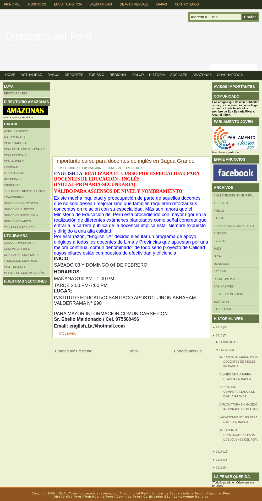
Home (10, 75)
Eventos (220, 241)
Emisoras (11, 167)
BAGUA (219, 218)
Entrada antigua (188, 351)
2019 (219, 327)
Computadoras (16, 143)
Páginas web (224, 286)
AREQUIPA (221, 203)
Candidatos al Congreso (234, 225)
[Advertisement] (104, 119)
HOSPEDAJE (12, 179)
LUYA (217, 256)
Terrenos (222, 301)
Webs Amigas (101, 4)
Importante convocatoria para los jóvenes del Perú (238, 435)
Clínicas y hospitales (21, 254)
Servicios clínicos (19, 209)
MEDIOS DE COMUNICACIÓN (24, 272)
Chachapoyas (230, 75)
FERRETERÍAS (14, 173)
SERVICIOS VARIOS (17, 221)
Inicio (133, 351)
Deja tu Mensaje (134, 4)
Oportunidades (226, 278)
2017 (219, 451)
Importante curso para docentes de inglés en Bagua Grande (124, 161)
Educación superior (20, 260)
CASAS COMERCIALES (19, 242)
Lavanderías (14, 197)
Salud (138, 75)
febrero (226, 342)
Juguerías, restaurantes (24, 191)
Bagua (53, 75)
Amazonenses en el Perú (233, 195)
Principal (12, 4)
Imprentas (12, 185)
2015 (219, 467)
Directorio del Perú (48, 36)
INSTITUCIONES (15, 266)
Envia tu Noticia (68, 4)
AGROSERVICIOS (16, 131)
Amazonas (202, 75)
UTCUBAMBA (67, 333)
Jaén (217, 248)
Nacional (221, 271)
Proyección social (229, 294)
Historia (157, 75)
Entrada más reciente (73, 351)
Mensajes (221, 263)
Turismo (96, 75)
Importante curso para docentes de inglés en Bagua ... (238, 361)
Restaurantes (15, 93)
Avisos (219, 210)
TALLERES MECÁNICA (19, 227)
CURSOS (220, 233)
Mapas (161, 4)
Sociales (178, 75)
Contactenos (187, 4)
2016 (219, 459)
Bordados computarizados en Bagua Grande (237, 391)
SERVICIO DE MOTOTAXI (21, 203)
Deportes (74, 75)
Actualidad (31, 75)
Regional (118, 75)
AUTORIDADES (14, 137)
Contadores (14, 161)
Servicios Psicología (21, 215)
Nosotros (37, 4)
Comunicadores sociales (24, 149)
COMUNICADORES (17, 248)
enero (224, 350)
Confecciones (15, 155)
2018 (219, 335)
